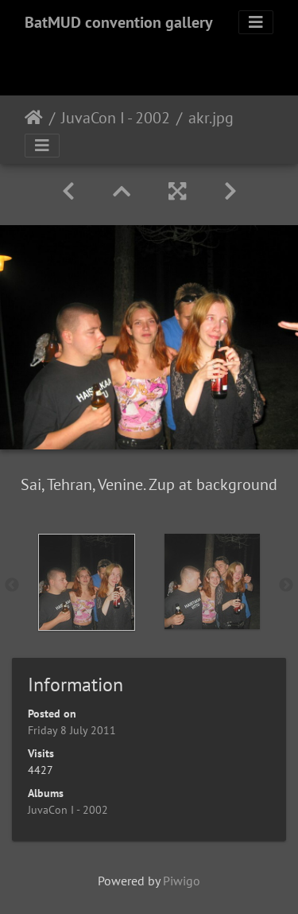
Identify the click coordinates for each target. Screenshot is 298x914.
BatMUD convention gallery (119, 22)
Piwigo (181, 881)
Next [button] (286, 585)
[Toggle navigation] (255, 22)
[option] (86, 582)
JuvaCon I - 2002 (115, 117)
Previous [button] (12, 585)
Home (34, 118)
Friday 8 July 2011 (72, 730)
